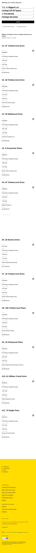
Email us (4, 506)
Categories (6, 466)
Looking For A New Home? (9, 487)
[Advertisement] (18, 224)
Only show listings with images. (8, 26)
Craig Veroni (20, 532)
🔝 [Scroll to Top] (33, 548)
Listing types (6, 468)
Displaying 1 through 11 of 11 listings (9, 37)
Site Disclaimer (5, 527)
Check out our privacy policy (9, 509)
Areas (4, 470)
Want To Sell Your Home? (8, 490)
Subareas (5, 471)
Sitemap (4, 500)
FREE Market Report (7, 497)
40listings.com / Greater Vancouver (11, 2)
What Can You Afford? (7, 495)
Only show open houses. (21, 26)
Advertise (4, 511)
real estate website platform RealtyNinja (9, 523)
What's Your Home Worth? (9, 492)
